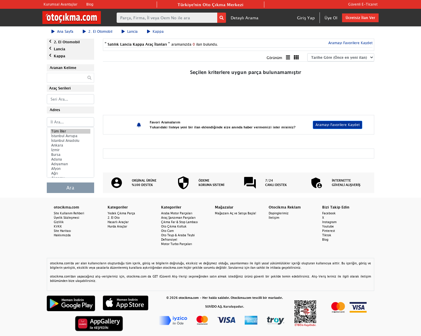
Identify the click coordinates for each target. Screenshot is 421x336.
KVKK (58, 226)
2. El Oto (114, 217)
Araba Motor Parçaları (176, 213)
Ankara (70, 145)
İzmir (70, 150)
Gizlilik (59, 222)
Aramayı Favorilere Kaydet (349, 43)
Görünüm (274, 58)
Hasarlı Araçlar (118, 222)
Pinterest (328, 230)
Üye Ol (331, 17)
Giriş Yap (306, 17)
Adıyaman (70, 164)
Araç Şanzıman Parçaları (178, 217)
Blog (89, 4)
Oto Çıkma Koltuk (174, 226)
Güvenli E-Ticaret (362, 4)
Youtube (328, 226)
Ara (70, 187)
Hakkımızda (62, 235)
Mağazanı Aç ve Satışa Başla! (235, 213)
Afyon (70, 168)
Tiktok (326, 235)
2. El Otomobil (97, 31)
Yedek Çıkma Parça (121, 213)
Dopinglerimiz (279, 213)
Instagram (329, 222)
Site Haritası (62, 230)
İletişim (274, 217)
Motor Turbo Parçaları (176, 244)
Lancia (130, 31)
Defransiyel (169, 239)
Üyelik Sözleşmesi (66, 217)
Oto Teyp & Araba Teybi (178, 235)
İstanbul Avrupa (70, 136)
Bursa (70, 154)
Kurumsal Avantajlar (60, 4)
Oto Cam (167, 230)
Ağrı (70, 173)
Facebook (329, 213)
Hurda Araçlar (117, 226)
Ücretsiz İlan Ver (360, 17)
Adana (70, 159)
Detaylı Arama (244, 17)
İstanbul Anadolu (70, 140)
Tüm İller (70, 131)
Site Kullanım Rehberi (69, 213)
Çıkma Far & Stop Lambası (179, 222)
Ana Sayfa (62, 31)
